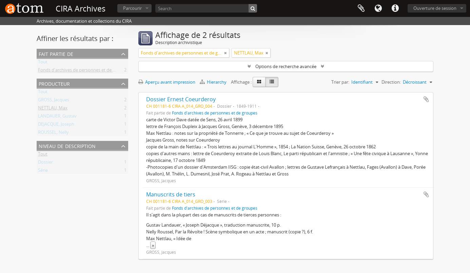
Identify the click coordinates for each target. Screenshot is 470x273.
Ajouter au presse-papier (426, 99)
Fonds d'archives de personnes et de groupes (83, 71)
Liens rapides (395, 8)
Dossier (45, 163)
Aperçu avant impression (166, 82)
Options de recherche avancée (285, 66)
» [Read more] (153, 245)
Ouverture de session (434, 8)
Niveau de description (67, 145)
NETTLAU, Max (52, 109)
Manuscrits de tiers (170, 194)
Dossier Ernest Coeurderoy (181, 99)
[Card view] (259, 82)
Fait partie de (56, 53)
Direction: (391, 82)
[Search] (206, 8)
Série (43, 171)
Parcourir (132, 8)
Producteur (54, 83)
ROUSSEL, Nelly (53, 133)
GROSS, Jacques (53, 101)
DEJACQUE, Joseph (56, 125)
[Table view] (271, 82)
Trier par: (340, 82)
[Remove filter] (225, 52)
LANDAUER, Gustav (57, 117)
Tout (42, 63)
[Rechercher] (253, 8)
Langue (378, 8)
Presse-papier (361, 8)
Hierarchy (214, 82)
